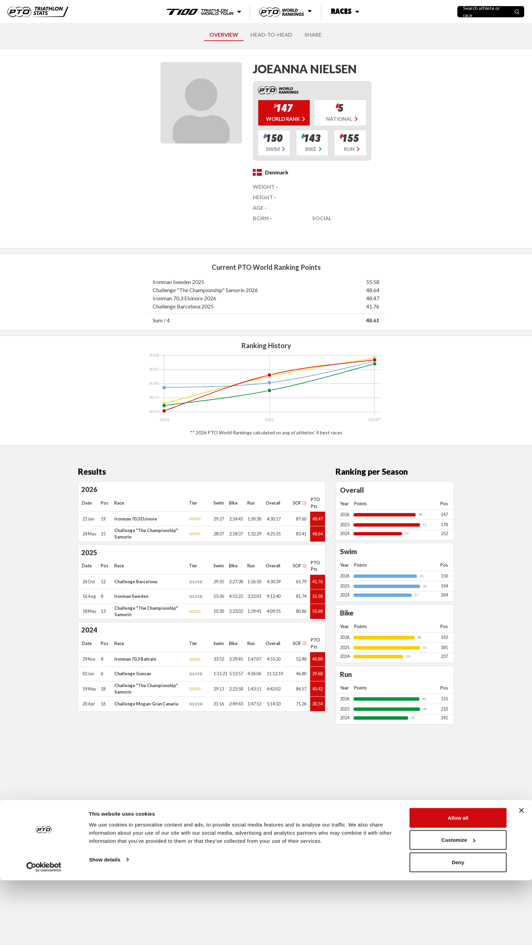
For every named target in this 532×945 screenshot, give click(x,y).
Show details (104, 924)
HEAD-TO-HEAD (271, 34)
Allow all (458, 882)
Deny (458, 927)
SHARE (313, 34)
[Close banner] (521, 875)
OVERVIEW (223, 34)
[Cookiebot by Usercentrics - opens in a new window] (44, 932)
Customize (458, 905)
